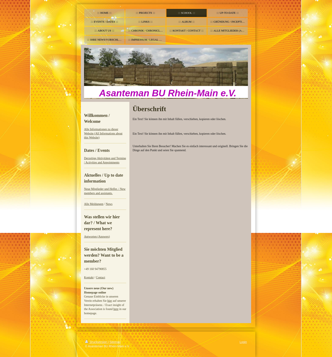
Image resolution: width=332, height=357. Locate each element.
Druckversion (96, 342)
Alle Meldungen (93, 204)
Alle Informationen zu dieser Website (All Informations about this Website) (103, 133)
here (115, 309)
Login (243, 342)
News (109, 204)
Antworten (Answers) (97, 236)
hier (109, 300)
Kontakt (89, 277)
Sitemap (114, 342)
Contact (100, 277)
